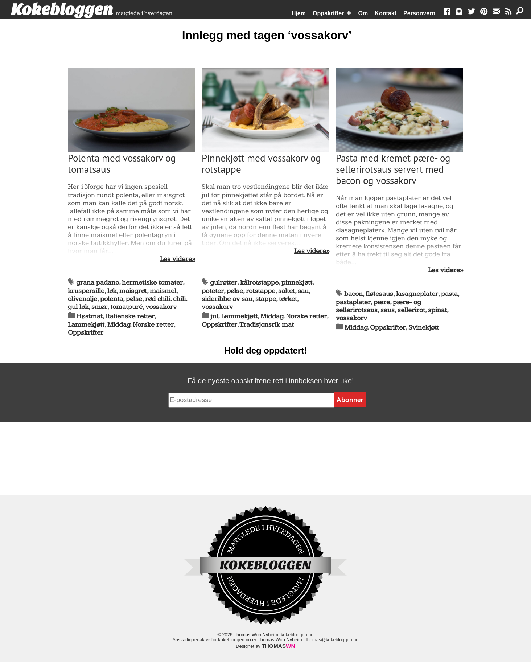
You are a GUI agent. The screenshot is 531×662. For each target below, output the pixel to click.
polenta (111, 299)
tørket (288, 299)
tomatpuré (126, 307)
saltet (286, 291)
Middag (118, 324)
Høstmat (90, 316)
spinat (437, 310)
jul (214, 316)
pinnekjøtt (296, 282)
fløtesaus (379, 294)
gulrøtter (223, 282)
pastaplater (353, 302)
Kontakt (385, 13)
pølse (134, 299)
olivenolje (82, 299)
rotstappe (260, 291)
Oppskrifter (328, 13)
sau (303, 291)
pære (382, 302)
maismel (163, 291)
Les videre (176, 259)
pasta (449, 294)
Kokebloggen (62, 9)
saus (387, 310)
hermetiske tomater (152, 282)
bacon (353, 294)
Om (363, 13)
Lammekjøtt (86, 324)
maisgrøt (133, 291)
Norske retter (153, 324)
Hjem (299, 13)
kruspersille (86, 291)
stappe (265, 299)
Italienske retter (130, 316)
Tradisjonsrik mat (267, 324)
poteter (213, 291)
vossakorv (161, 307)
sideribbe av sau (227, 299)
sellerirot (411, 310)
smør (99, 307)
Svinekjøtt (423, 327)
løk (111, 291)
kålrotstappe (259, 282)
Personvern (419, 13)
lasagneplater (417, 294)
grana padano (97, 282)
